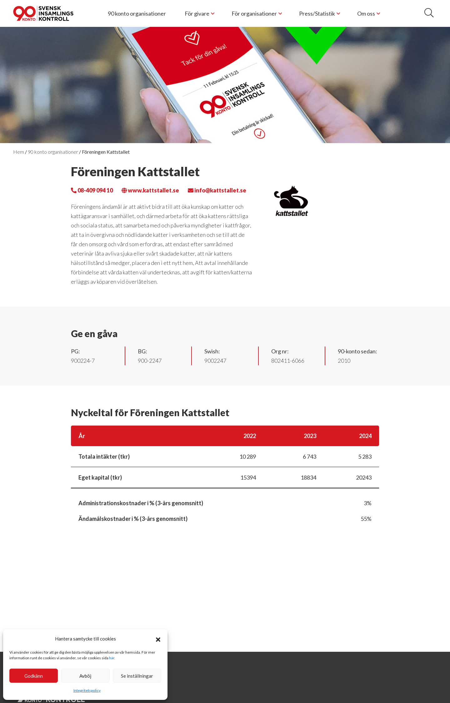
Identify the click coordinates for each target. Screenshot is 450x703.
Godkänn (33, 676)
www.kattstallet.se (150, 190)
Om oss (366, 13)
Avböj (85, 676)
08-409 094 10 (92, 190)
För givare (197, 13)
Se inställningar (137, 676)
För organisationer (254, 13)
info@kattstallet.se (217, 190)
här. (112, 658)
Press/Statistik (317, 13)
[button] (158, 639)
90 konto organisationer (137, 13)
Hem (18, 152)
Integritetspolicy (87, 690)
